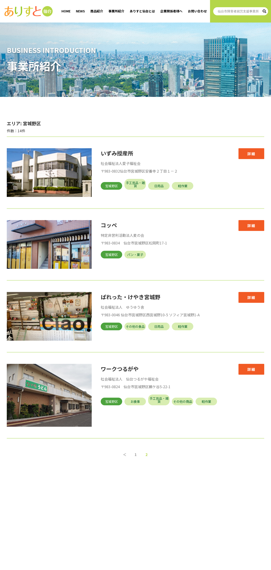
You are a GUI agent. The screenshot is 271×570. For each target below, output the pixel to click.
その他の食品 (135, 326)
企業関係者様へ (171, 11)
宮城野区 (111, 186)
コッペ (109, 225)
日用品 (159, 186)
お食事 (135, 401)
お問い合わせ (197, 11)
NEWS (80, 11)
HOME (65, 11)
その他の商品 (182, 401)
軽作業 (182, 186)
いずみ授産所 (117, 153)
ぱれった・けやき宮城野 (130, 297)
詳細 (251, 153)
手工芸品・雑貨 (135, 184)
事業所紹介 (116, 11)
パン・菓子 (135, 254)
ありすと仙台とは (142, 11)
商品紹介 (96, 11)
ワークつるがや (120, 369)
